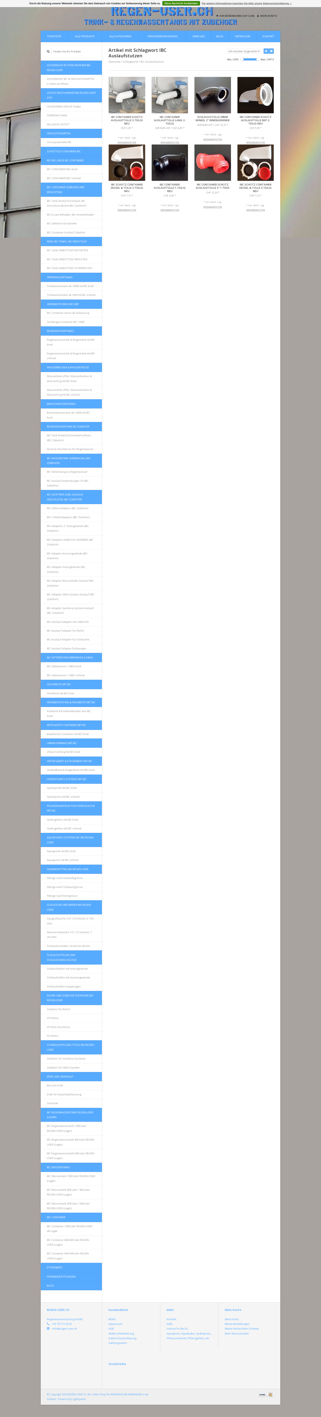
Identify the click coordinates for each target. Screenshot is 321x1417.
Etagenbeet (55, 1267)
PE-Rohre (52, 1036)
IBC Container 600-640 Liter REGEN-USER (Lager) (68, 1256)
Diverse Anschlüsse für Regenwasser (70, 449)
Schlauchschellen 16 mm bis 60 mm (68, 946)
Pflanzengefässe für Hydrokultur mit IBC (71, 808)
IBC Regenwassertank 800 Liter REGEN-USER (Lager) (71, 1142)
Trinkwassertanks (60, 277)
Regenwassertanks (60, 331)
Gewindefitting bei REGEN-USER (67, 869)
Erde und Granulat (60, 1076)
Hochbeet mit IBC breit (60, 693)
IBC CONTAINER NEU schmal (64, 178)
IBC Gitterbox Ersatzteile (62, 223)
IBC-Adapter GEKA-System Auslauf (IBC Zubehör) (71, 597)
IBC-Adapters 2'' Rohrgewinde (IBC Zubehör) (68, 528)
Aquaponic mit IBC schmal (62, 860)
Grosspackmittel (59, 133)
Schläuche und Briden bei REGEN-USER (69, 907)
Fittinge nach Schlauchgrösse (65, 887)
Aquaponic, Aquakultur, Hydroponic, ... (190, 1333)
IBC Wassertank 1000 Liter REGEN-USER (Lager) (71, 1178)
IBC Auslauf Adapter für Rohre (65, 630)
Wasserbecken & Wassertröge (68, 367)
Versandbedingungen (162, 36)
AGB (111, 1328)
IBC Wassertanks (58, 1167)
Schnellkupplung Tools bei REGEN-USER (71, 1047)
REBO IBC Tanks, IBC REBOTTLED (67, 241)
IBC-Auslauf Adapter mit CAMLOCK (68, 622)
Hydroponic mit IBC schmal (63, 796)
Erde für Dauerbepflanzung (64, 1094)
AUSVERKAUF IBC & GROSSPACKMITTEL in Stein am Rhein (71, 81)
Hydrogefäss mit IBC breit (62, 819)
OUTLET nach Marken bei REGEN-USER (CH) (71, 95)
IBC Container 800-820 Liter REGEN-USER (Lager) (68, 1242)
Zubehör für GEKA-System (63, 1067)
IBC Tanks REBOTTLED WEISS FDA (67, 259)
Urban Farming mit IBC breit (63, 752)
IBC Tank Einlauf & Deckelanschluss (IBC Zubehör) (69, 437)
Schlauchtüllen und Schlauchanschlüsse (62, 957)
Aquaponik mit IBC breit (61, 851)
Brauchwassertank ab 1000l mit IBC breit (68, 415)
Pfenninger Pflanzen (61, 1276)
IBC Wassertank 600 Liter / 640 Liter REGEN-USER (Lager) (68, 1206)
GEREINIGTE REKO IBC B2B (63, 304)
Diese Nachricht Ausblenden (181, 3)
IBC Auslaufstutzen (152, 61)
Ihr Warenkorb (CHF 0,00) (235, 16)
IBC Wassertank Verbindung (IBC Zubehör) (69, 460)
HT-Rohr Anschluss (58, 1027)
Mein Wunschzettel (237, 1333)
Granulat (52, 1103)
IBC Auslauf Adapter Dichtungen (66, 648)
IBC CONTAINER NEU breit (62, 169)
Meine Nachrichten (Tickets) (242, 1328)
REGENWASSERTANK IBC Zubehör (68, 426)
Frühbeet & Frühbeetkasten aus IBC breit (69, 713)
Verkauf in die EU (177, 1328)
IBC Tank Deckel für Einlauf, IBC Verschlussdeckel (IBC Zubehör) (66, 203)
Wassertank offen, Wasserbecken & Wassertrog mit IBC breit (69, 378)
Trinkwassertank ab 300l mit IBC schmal (71, 295)
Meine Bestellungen (237, 1324)
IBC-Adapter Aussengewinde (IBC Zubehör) (67, 556)
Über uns (198, 36)
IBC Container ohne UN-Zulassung (68, 313)
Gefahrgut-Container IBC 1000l (65, 322)
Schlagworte (130, 61)
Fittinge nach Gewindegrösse (65, 878)
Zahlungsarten (118, 1343)
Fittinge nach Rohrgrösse (62, 896)
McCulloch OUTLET (58, 124)
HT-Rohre (53, 1018)
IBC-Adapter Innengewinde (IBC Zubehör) (66, 569)
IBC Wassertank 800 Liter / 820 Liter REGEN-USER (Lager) (68, 1192)
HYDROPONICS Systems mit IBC (67, 779)
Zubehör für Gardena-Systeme (66, 1058)
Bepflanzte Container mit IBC (66, 725)
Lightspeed (79, 1399)
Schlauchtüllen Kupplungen (64, 986)
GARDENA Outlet (57, 115)
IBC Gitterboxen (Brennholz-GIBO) (70, 657)
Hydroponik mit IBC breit (62, 788)
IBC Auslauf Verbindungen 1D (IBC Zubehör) (68, 483)
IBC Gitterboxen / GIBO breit (64, 666)
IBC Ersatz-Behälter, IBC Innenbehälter (70, 214)
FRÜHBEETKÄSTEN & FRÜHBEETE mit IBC (71, 702)
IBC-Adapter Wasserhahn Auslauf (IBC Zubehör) (70, 583)
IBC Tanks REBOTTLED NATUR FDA (67, 250)
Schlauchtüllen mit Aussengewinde (68, 977)
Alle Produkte (85, 36)
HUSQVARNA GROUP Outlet (64, 106)
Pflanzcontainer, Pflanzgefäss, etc (188, 1338)
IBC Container (56, 1217)
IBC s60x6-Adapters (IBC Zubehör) (67, 508)
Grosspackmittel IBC (59, 142)
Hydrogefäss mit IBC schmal (64, 828)
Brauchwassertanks (61, 404)
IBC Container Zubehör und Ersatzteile (65, 189)
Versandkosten (127, 142)
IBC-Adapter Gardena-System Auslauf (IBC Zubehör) (70, 610)
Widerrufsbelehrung (121, 1333)
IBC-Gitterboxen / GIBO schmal (66, 675)
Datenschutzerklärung (122, 1338)
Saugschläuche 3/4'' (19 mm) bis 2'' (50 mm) (70, 921)
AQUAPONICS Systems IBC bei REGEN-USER (70, 840)
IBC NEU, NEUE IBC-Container (65, 160)
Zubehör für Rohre (58, 1009)
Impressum (242, 36)
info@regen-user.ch (64, 1328)
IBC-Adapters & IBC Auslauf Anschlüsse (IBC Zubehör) (65, 497)
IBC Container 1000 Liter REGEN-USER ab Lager (69, 1228)
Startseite (54, 36)
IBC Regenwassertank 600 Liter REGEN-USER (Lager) (71, 1155)
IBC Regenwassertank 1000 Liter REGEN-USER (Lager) (66, 1128)
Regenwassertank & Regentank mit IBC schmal (71, 356)
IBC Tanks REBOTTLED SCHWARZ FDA (69, 268)
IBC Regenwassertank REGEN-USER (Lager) (70, 1115)
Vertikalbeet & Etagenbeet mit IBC (69, 761)
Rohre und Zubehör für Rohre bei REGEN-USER (70, 998)
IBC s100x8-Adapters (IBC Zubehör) (68, 517)
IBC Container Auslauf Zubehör (66, 232)
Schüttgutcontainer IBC (64, 151)
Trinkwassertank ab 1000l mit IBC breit (70, 286)
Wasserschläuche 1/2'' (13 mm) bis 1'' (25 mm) (70, 934)
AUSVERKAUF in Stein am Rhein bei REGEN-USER (68, 67)
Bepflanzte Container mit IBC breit (68, 734)
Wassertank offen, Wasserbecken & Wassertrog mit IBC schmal (69, 392)
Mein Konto (267, 16)
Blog (219, 36)
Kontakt (268, 36)
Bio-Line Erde (55, 1085)
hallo (170, 1324)
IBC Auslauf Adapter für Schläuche (68, 639)
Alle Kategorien (120, 36)
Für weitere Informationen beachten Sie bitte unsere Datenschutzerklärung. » (247, 3)
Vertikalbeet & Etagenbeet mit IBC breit (71, 770)
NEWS (112, 1319)
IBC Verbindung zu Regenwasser (67, 472)
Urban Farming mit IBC (62, 743)
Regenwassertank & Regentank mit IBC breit (71, 342)
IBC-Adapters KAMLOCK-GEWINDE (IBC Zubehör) (70, 542)
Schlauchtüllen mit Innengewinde (67, 968)
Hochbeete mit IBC (59, 684)
